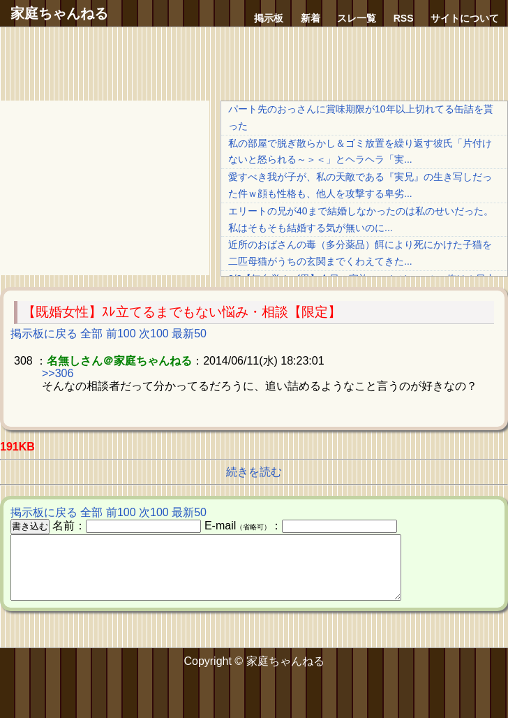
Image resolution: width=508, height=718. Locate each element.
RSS (404, 18)
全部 (91, 333)
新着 (310, 18)
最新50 (189, 333)
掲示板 (268, 18)
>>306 (57, 373)
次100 (154, 333)
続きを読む (254, 472)
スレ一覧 (356, 18)
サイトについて (465, 18)
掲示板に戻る (43, 333)
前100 (121, 333)
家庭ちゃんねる (59, 13)
